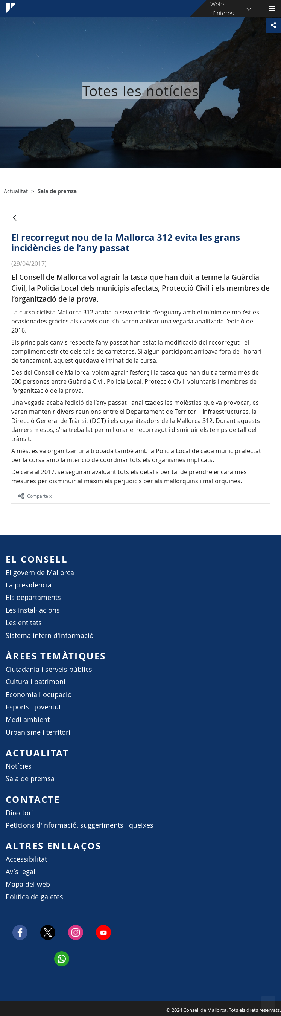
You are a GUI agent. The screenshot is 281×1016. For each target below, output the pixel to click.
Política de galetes (34, 896)
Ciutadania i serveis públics (49, 669)
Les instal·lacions (33, 610)
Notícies (19, 766)
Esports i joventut (33, 707)
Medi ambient (28, 719)
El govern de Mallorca (40, 572)
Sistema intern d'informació (50, 635)
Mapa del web (28, 884)
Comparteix (35, 496)
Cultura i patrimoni (35, 681)
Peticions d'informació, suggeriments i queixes (79, 825)
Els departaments (33, 597)
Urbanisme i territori (38, 732)
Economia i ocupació (39, 694)
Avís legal (20, 871)
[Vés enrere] (14, 218)
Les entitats (24, 622)
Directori (19, 813)
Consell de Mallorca (4, 1008)
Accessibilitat (26, 859)
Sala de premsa (30, 778)
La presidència (29, 585)
